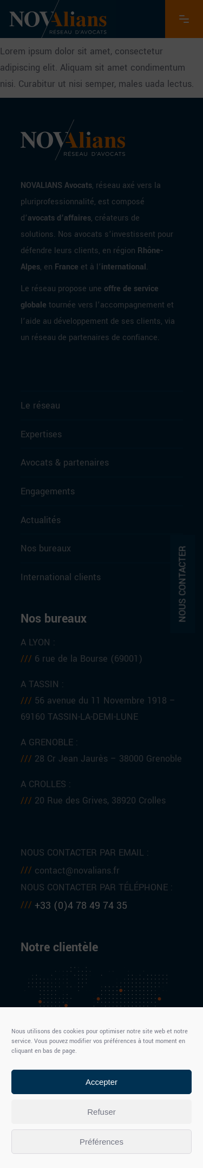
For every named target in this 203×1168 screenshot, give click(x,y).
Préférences (101, 1141)
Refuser (101, 1111)
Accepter (101, 1082)
